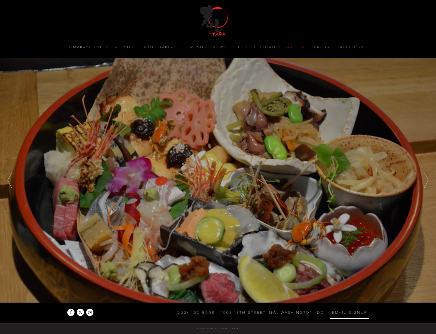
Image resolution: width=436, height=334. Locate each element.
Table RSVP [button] (352, 47)
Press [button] (322, 47)
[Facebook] (71, 312)
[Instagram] (89, 312)
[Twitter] (80, 312)
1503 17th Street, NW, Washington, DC (272, 312)
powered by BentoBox (218, 328)
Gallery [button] (297, 47)
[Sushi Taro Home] (218, 20)
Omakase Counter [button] (93, 47)
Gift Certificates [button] (256, 47)
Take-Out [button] (172, 47)
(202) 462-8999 (195, 312)
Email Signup (349, 312)
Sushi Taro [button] (139, 47)
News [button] (220, 47)
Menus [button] (198, 47)
